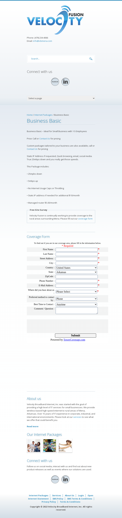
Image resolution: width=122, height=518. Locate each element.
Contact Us (44, 138)
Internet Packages (43, 114)
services (77, 417)
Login (81, 495)
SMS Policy (58, 498)
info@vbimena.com (42, 40)
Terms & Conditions (70, 501)
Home (30, 114)
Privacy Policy (49, 501)
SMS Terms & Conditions (79, 498)
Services (56, 495)
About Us (69, 495)
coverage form (85, 218)
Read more (32, 426)
